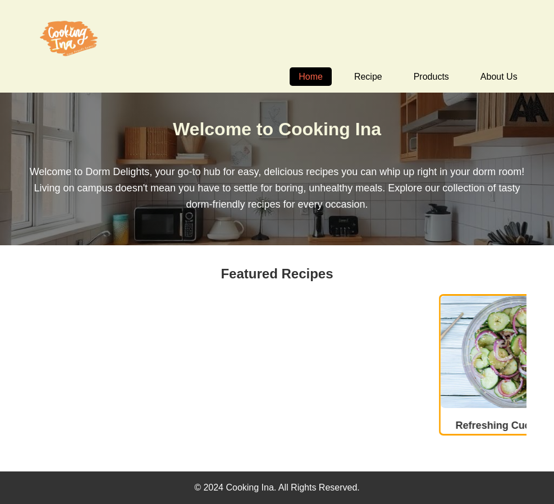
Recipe (368, 76)
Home (311, 76)
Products (431, 76)
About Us (499, 76)
